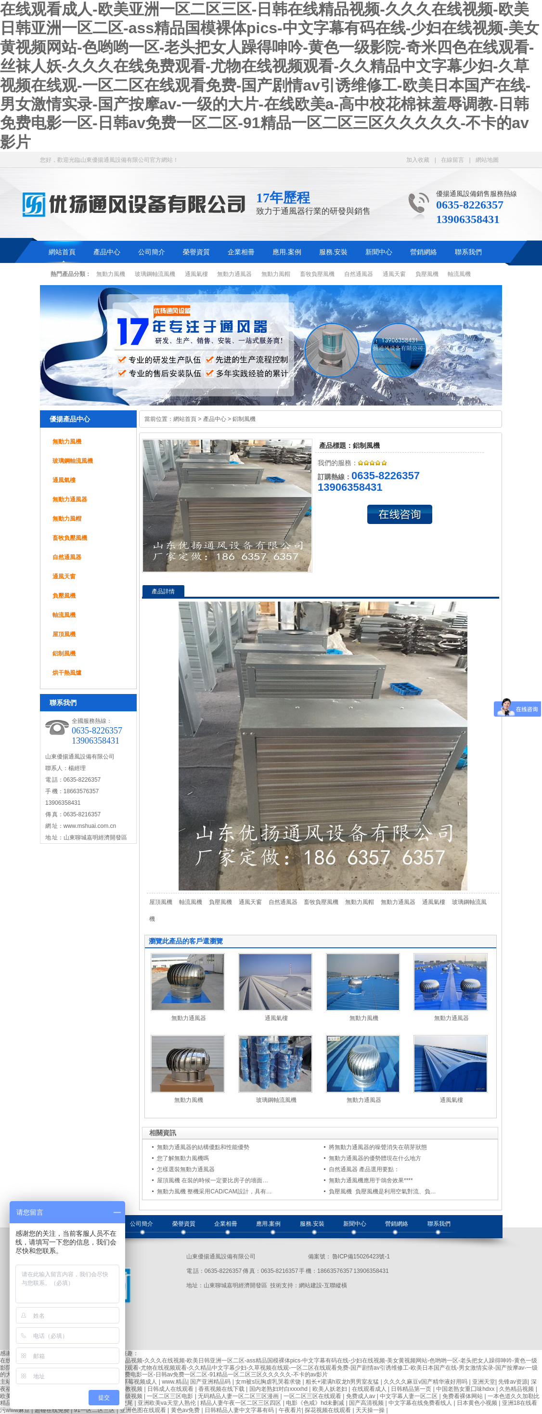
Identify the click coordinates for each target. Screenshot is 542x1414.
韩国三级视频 (126, 1396)
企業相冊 (241, 252)
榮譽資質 (196, 252)
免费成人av (361, 1396)
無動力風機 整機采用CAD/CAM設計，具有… (214, 1191)
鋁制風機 (64, 653)
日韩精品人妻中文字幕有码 (240, 1410)
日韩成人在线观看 (171, 1389)
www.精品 (174, 1381)
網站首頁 (62, 252)
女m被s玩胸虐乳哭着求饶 (268, 1381)
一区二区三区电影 (170, 1396)
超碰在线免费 (53, 1410)
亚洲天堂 (483, 1381)
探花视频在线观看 (328, 1410)
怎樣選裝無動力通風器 (186, 1169)
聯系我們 (468, 252)
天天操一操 (371, 1410)
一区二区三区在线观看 (313, 1396)
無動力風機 (110, 274)
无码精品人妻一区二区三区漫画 (239, 1396)
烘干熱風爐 (66, 672)
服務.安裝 (333, 252)
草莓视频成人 (140, 1381)
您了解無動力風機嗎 (183, 1158)
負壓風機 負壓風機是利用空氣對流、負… (382, 1191)
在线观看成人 (370, 1389)
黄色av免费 (186, 1410)
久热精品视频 (517, 1389)
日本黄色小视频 (478, 1403)
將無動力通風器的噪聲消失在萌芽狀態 (378, 1147)
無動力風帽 (275, 274)
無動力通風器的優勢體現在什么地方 (375, 1158)
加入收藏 (417, 160)
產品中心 (106, 252)
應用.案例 (286, 252)
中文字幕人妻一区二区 (409, 1396)
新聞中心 (378, 252)
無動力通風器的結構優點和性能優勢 (203, 1147)
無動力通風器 (234, 274)
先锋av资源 (513, 1381)
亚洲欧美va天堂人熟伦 (167, 1403)
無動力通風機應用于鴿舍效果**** (371, 1180)
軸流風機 (459, 274)
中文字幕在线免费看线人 (420, 1403)
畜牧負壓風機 (317, 274)
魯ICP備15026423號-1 (360, 1256)
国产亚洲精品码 (211, 1381)
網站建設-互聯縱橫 (323, 1285)
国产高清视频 (367, 1403)
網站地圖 (487, 160)
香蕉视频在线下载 (222, 1389)
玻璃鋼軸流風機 (155, 274)
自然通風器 (358, 274)
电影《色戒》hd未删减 (316, 1403)
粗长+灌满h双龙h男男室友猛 (343, 1381)
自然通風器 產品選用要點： (364, 1169)
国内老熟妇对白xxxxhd (279, 1389)
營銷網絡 (423, 252)
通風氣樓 (196, 274)
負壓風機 (427, 274)
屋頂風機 (64, 634)
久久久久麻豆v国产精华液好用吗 (426, 1381)
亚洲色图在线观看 (144, 1410)
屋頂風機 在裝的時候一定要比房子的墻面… (212, 1180)
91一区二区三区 (95, 1410)
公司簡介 (151, 252)
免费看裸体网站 (463, 1396)
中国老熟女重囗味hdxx (466, 1389)
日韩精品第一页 (412, 1389)
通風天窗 (394, 274)
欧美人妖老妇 (330, 1389)
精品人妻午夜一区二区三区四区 (241, 1403)
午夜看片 (290, 1410)
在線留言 (452, 160)
